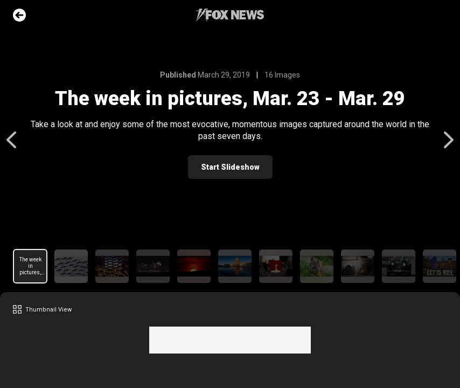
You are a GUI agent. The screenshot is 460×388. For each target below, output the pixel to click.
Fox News (230, 15)
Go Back (19, 15)
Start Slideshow (230, 167)
